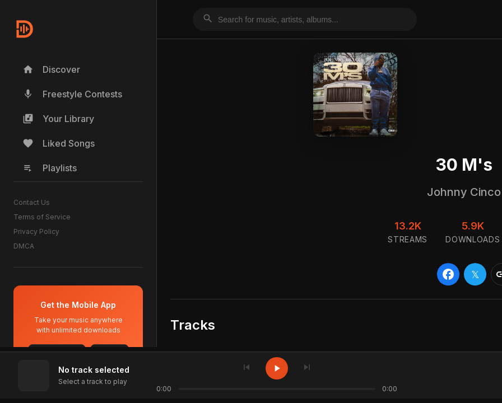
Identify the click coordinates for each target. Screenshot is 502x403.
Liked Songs (58, 143)
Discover (51, 69)
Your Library (58, 118)
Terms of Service (42, 217)
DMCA (23, 246)
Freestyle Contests (72, 94)
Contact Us (31, 202)
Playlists (49, 168)
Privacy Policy (36, 231)
